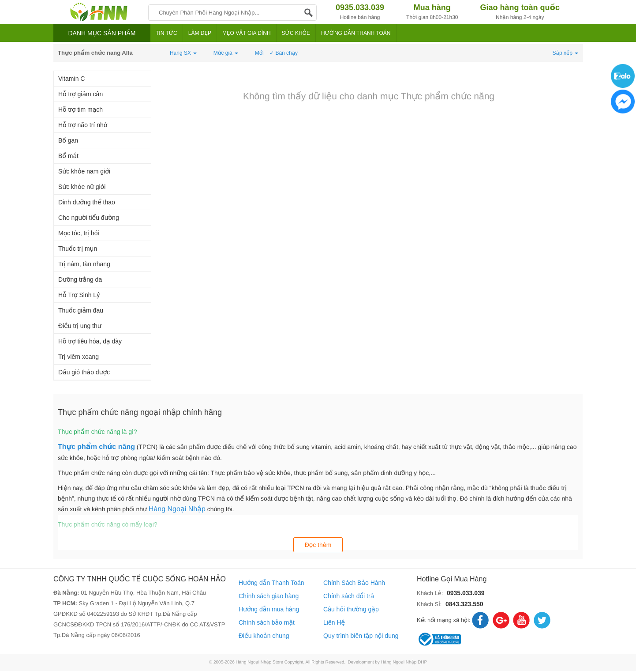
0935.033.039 (466, 592)
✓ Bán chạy (283, 53)
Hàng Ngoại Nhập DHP (404, 662)
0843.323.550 (464, 603)
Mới (259, 53)
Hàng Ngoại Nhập (177, 509)
